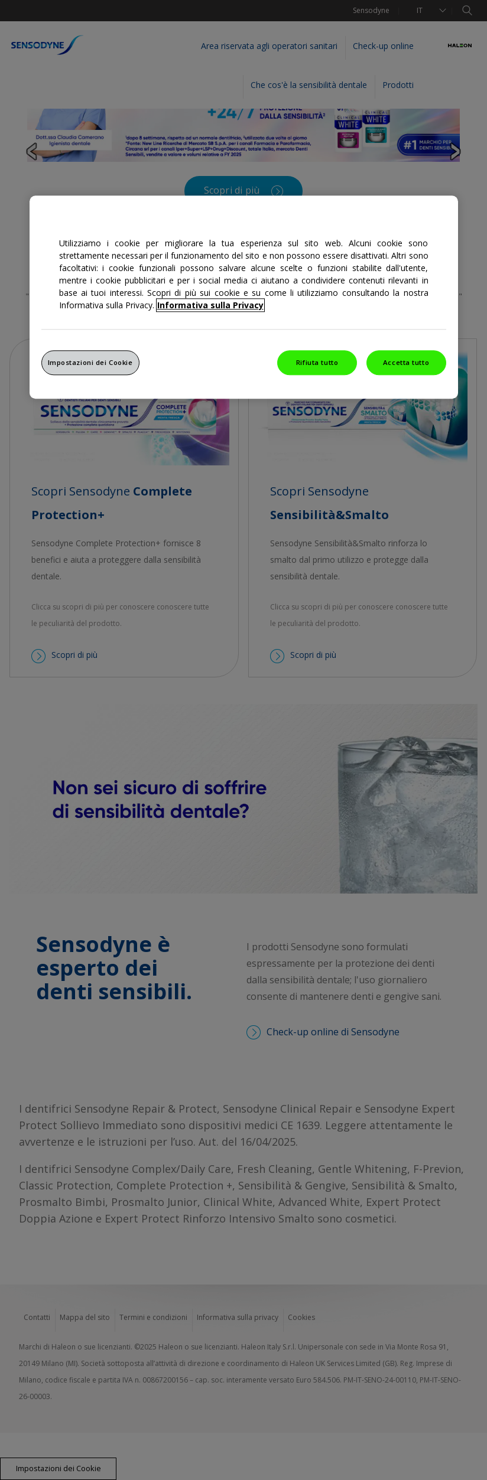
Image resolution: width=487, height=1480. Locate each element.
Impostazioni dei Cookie (90, 362)
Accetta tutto (406, 362)
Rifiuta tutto (317, 362)
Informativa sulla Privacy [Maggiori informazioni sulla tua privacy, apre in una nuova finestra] (210, 305)
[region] (244, 297)
